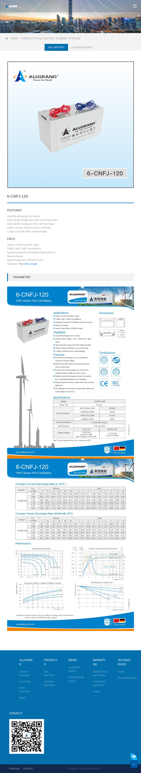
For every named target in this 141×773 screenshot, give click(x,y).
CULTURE (25, 681)
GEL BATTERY (46, 38)
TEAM (121, 671)
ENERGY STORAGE (69, 38)
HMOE (14, 38)
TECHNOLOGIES (127, 678)
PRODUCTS (29, 38)
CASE (96, 691)
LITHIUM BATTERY (82, 47)
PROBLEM (14, 768)
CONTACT (15, 713)
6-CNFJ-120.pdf (29, 264)
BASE (22, 697)
